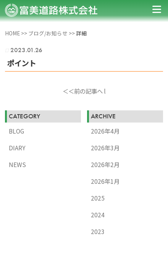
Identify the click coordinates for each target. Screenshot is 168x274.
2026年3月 (105, 147)
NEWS (17, 164)
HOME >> (16, 33)
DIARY (17, 147)
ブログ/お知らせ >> (52, 33)
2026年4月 (105, 131)
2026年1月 (105, 181)
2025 (98, 198)
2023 (98, 231)
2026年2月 (105, 164)
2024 (98, 214)
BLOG (16, 131)
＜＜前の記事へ (83, 91)
